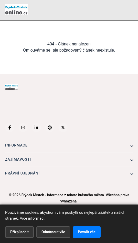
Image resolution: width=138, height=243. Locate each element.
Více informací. (32, 218)
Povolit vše (86, 232)
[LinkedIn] (36, 127)
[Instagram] (23, 127)
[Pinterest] (49, 127)
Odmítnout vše (53, 232)
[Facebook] (9, 127)
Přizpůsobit (19, 232)
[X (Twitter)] (63, 127)
